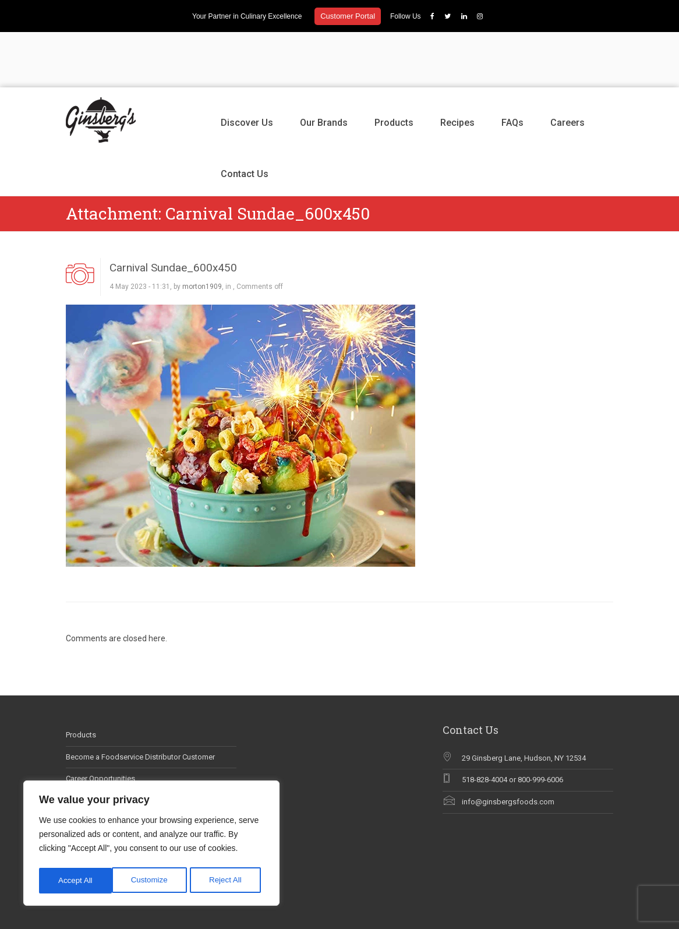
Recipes (457, 67)
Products (393, 67)
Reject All (152, 880)
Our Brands (324, 67)
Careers (567, 67)
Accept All (228, 880)
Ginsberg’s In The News (105, 745)
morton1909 (202, 231)
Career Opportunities (100, 723)
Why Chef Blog (90, 767)
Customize (76, 880)
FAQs (512, 67)
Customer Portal (347, 16)
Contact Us (244, 118)
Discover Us (247, 67)
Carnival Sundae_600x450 (173, 212)
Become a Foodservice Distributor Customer (140, 701)
